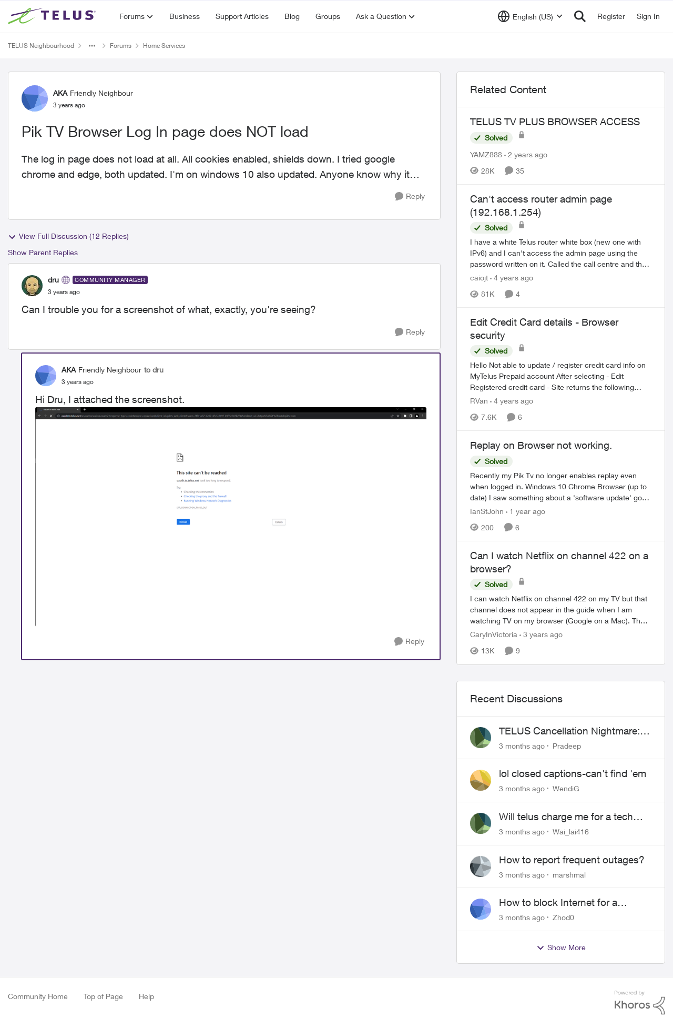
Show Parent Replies (43, 252)
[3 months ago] (522, 745)
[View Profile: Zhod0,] (480, 909)
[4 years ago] (511, 277)
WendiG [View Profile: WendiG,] (566, 788)
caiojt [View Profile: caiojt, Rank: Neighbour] (479, 277)
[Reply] (410, 196)
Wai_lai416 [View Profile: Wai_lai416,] (571, 831)
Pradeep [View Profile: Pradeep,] (567, 745)
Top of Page (103, 996)
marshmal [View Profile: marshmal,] (569, 874)
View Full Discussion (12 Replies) (68, 236)
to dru (154, 369)
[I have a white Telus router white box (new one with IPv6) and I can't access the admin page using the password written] (560, 252)
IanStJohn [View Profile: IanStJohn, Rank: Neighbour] (487, 511)
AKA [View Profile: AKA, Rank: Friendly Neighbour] (60, 92)
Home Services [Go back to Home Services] (164, 45)
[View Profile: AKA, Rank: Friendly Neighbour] (35, 98)
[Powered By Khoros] (640, 1003)
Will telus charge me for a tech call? (566, 817)
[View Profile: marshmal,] (480, 866)
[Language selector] (530, 16)
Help (146, 996)
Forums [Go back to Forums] (120, 45)
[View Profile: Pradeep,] (480, 737)
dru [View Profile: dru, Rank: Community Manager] (53, 279)
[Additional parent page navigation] (92, 45)
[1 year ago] (525, 511)
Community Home (38, 996)
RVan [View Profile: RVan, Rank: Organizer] (479, 400)
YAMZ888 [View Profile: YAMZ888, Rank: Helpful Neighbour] (486, 154)
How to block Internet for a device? (558, 902)
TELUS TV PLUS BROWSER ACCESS (555, 121)
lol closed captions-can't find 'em (572, 773)
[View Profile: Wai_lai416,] (480, 823)
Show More (561, 947)
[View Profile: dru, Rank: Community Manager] (32, 285)
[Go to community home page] (53, 16)
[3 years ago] (541, 634)
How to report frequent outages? (572, 859)
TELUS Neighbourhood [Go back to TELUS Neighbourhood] (41, 45)
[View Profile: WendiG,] (480, 780)
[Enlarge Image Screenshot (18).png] (230, 517)
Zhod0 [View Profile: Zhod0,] (563, 917)
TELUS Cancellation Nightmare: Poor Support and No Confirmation (569, 731)
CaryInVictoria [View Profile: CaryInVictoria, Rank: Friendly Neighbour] (493, 634)
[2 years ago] (525, 154)
